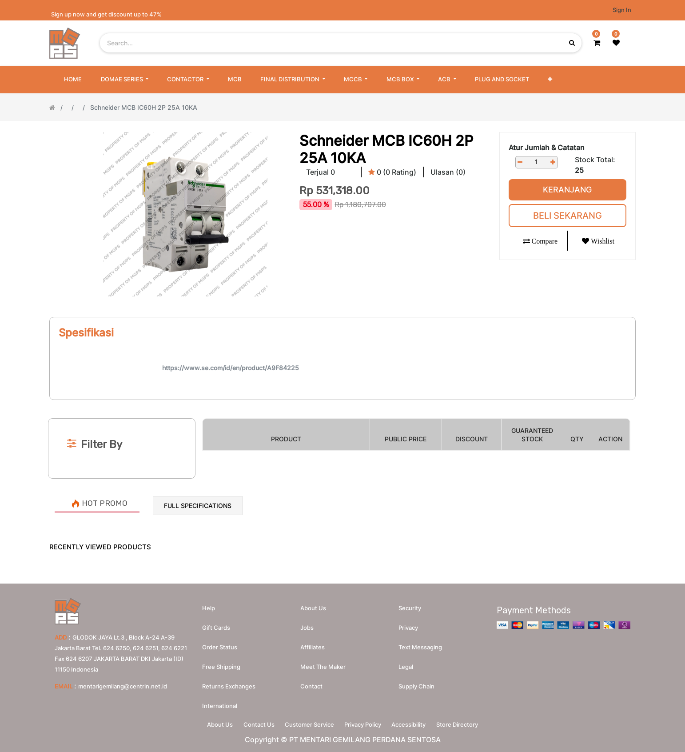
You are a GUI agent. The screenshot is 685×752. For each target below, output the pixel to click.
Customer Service (307, 723)
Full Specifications (197, 505)
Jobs (307, 625)
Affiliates (312, 644)
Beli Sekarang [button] (567, 215)
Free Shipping (221, 664)
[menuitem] (73, 80)
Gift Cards (216, 625)
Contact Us (253, 723)
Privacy (408, 625)
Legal (405, 664)
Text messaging (420, 644)
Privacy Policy (364, 723)
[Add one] (553, 162)
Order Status (219, 644)
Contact (311, 684)
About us (313, 605)
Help (208, 605)
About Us (211, 723)
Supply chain (416, 684)
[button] (550, 80)
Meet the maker (323, 664)
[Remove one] (520, 162)
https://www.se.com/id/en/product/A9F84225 (230, 368)
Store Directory (465, 723)
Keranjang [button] (567, 189)
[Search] (342, 404)
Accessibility (414, 723)
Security (409, 605)
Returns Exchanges (228, 684)
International (219, 703)
